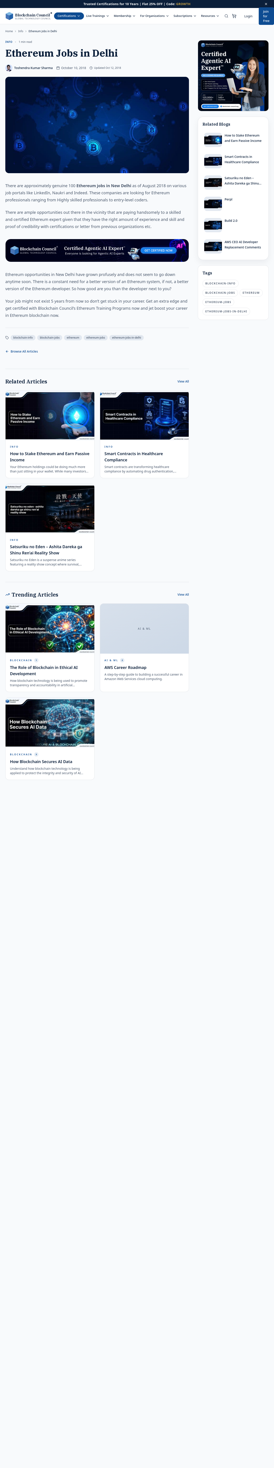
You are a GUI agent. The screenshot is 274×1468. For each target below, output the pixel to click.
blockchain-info (23, 337)
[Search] (226, 16)
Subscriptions (185, 16)
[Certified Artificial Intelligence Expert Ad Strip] (97, 250)
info (20, 31)
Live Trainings (97, 16)
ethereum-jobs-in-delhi (126, 337)
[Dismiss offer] (266, 4)
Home (9, 31)
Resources (210, 16)
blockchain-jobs (50, 337)
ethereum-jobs (95, 337)
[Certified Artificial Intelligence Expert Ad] (233, 75)
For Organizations (154, 16)
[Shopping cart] (234, 16)
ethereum (73, 337)
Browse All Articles (21, 351)
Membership (125, 16)
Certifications (69, 16)
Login (248, 16)
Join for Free (266, 16)
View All (183, 381)
